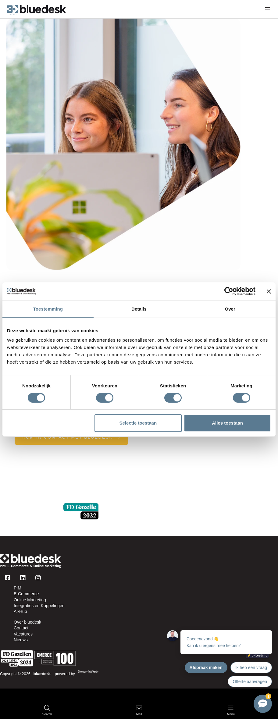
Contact (21, 627)
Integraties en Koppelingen (39, 605)
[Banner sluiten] (269, 291)
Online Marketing (30, 599)
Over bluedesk (27, 622)
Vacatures (23, 634)
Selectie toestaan (138, 422)
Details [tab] (139, 308)
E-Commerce (26, 593)
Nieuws (21, 639)
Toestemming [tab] (48, 308)
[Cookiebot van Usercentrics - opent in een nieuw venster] (228, 291)
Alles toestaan (227, 422)
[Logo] (30, 561)
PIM (17, 588)
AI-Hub (20, 611)
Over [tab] (230, 308)
